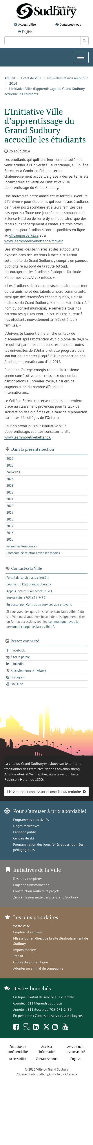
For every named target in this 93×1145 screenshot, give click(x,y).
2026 (9, 458)
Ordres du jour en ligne (30, 962)
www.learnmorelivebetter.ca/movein (33, 241)
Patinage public (24, 832)
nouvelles (13, 472)
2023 (9, 485)
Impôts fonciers (24, 950)
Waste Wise (21, 926)
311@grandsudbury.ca (44, 1003)
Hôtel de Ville (31, 78)
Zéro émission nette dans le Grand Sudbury (45, 897)
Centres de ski (23, 838)
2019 (9, 512)
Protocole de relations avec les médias (33, 553)
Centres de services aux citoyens (59, 1015)
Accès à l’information (46, 1049)
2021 (9, 499)
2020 (9, 506)
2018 (9, 519)
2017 (9, 526)
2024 (9, 479)
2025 (9, 465)
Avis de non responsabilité (75, 1049)
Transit (18, 956)
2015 (9, 539)
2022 (9, 492)
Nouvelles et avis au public (67, 78)
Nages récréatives (26, 826)
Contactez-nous (70, 24)
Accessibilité (27, 24)
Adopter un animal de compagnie (38, 968)
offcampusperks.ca (23, 235)
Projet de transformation (31, 885)
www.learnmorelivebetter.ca (27, 437)
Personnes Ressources (21, 546)
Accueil (9, 78)
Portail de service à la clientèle (51, 997)
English (27, 32)
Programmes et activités (31, 819)
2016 (9, 533)
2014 (13, 83)
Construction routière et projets (36, 891)
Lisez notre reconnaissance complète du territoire (44, 791)
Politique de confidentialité (18, 1049)
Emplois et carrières (28, 932)
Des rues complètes (27, 878)
